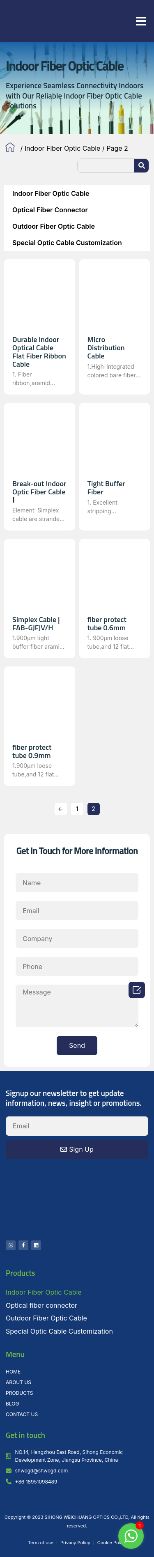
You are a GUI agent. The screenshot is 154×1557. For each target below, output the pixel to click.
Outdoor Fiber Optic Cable (53, 226)
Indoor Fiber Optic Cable (63, 148)
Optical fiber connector (50, 210)
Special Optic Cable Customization (67, 243)
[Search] (141, 165)
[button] (141, 21)
